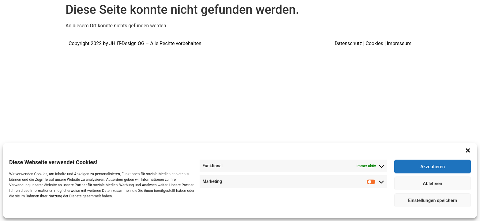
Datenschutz (348, 43)
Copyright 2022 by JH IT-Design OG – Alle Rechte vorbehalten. (136, 43)
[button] (468, 150)
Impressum (399, 43)
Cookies (374, 43)
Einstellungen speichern (432, 200)
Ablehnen (432, 183)
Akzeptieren (432, 166)
